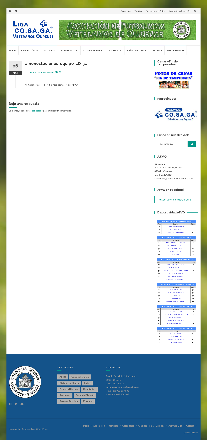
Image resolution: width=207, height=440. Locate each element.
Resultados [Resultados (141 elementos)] (89, 389)
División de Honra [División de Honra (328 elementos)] (69, 383)
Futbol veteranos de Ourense (175, 199)
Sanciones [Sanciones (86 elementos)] (65, 395)
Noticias (49, 50)
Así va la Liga (135, 50)
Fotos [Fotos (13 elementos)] (87, 383)
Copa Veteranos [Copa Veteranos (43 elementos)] (80, 376)
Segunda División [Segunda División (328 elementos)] (85, 395)
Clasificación (91, 50)
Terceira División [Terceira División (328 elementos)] (69, 401)
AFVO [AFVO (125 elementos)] (63, 376)
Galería (157, 50)
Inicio (12, 50)
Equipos (113, 50)
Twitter (138, 11)
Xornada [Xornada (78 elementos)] (88, 401)
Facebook (126, 11)
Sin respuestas (57, 85)
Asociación (28, 50)
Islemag (13, 429)
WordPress (42, 429)
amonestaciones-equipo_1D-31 (45, 72)
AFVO (75, 85)
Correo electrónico (155, 11)
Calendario (67, 50)
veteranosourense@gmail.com (122, 387)
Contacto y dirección (179, 11)
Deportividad (175, 50)
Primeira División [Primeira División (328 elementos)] (69, 389)
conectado (37, 110)
